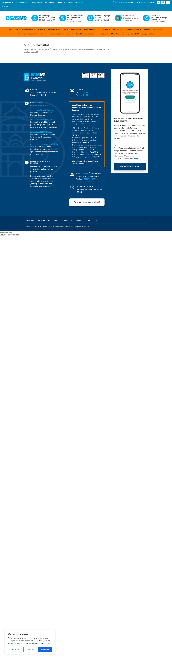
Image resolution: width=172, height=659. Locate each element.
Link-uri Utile (29, 220)
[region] (30, 642)
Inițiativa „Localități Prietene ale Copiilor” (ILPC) (119, 34)
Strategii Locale (36, 3)
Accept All (45, 649)
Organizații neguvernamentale (31, 34)
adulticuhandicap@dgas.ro (41, 119)
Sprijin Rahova (148, 34)
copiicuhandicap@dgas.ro (41, 132)
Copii (40, 29)
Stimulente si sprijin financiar (21, 29)
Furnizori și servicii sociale (59, 34)
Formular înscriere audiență (86, 202)
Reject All (30, 649)
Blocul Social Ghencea (84, 34)
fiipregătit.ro (128, 15)
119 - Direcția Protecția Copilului (47, 16)
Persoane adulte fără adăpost (83, 29)
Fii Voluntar (68, 3)
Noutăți (78, 3)
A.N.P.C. (90, 220)
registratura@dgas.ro (39, 105)
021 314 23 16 (85, 95)
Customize (15, 649)
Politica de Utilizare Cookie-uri (47, 220)
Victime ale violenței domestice (126, 29)
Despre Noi (6, 3)
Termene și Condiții (131, 158)
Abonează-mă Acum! (130, 166)
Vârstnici (104, 29)
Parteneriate (49, 3)
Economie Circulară (152, 29)
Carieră (59, 3)
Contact (5, 7)
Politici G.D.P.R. (67, 220)
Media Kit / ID (80, 220)
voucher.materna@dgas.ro (41, 110)
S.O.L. (98, 220)
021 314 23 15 (84, 92)
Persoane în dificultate (57, 29)
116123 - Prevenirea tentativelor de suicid (75, 17)
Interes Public (21, 3)
